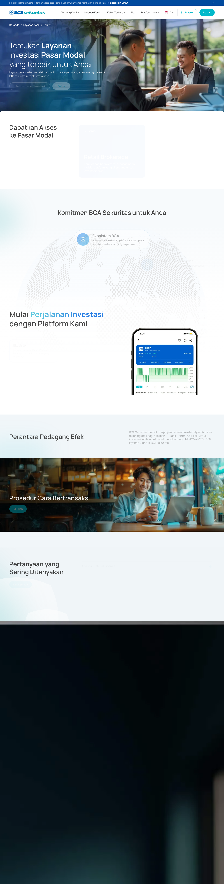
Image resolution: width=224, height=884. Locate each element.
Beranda (14, 25)
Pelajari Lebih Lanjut (117, 2)
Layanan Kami (31, 25)
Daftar (207, 12)
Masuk (189, 12)
